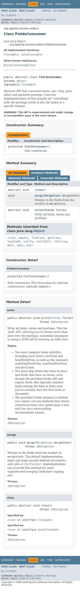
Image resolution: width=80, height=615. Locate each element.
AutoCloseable (32, 54)
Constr (38, 20)
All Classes (8, 15)
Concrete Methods (54, 178)
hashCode (13, 241)
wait (10, 245)
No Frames (60, 10)
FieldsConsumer (36, 146)
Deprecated (62, 4)
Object (21, 80)
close (39, 189)
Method (51, 20)
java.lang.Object (15, 41)
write (39, 210)
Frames (46, 10)
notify (28, 241)
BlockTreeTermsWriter (20, 65)
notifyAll (43, 241)
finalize (37, 237)
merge (39, 195)
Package (21, 4)
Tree (50, 4)
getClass (54, 237)
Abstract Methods (21, 178)
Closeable (11, 54)
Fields (49, 210)
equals (23, 237)
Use (42, 4)
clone (11, 237)
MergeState (52, 195)
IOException (60, 321)
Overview (7, 4)
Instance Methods (44, 172)
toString (60, 241)
